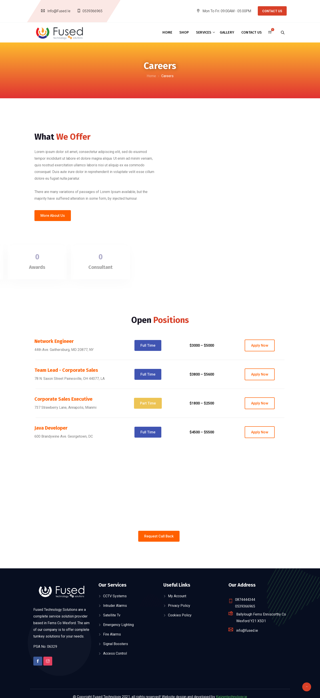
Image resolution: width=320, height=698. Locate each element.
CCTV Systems (115, 596)
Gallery (227, 32)
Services (204, 32)
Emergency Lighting (118, 625)
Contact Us (272, 11)
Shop (184, 32)
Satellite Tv (111, 615)
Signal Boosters (115, 644)
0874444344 (245, 599)
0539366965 (92, 11)
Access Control (115, 653)
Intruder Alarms (115, 605)
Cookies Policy (180, 615)
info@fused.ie (58, 11)
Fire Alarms (112, 634)
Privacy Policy (179, 605)
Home (167, 32)
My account (177, 596)
